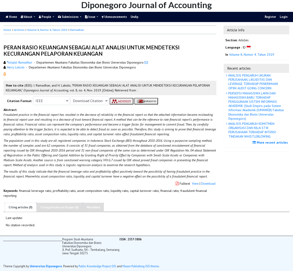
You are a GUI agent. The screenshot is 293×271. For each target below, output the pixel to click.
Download (208, 183)
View (195, 183)
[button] (4, 74)
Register (270, 17)
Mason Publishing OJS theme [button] (140, 266)
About (27, 17)
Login (283, 17)
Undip (134, 17)
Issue (90, 17)
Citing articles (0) (21, 207)
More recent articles (271, 142)
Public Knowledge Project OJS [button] (97, 266)
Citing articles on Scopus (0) (59, 207)
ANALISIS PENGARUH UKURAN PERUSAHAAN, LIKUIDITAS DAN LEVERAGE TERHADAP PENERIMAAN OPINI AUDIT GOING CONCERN (252, 81)
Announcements (114, 17)
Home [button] (7, 30)
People (45, 17)
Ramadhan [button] (77, 30)
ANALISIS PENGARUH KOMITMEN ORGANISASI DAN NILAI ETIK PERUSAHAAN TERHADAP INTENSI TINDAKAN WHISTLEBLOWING (251, 130)
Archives (19, 30)
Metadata (93, 207)
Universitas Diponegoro (46, 266)
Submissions (68, 17)
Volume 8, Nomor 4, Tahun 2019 (47, 30)
